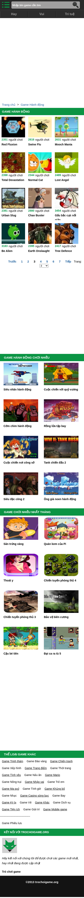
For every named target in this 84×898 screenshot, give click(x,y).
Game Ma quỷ (10, 788)
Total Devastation (13, 180)
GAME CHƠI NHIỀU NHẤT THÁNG (27, 512)
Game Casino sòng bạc (34, 795)
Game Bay (58, 795)
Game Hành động (32, 104)
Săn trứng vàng (13, 543)
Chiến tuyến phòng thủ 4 (60, 580)
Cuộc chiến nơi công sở (19, 462)
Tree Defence (63, 251)
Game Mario (52, 775)
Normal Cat (35, 180)
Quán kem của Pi (55, 543)
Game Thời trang (60, 768)
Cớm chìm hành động (18, 426)
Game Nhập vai (34, 781)
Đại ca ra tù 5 (52, 653)
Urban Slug (9, 215)
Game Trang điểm (36, 768)
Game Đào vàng (37, 761)
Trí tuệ (69, 14)
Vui (41, 14)
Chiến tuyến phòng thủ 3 (20, 617)
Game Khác (42, 802)
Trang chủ (8, 104)
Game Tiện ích (11, 809)
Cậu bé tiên (11, 653)
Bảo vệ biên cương (56, 617)
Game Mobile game (55, 809)
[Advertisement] (41, 59)
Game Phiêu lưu (12, 823)
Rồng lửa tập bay (55, 426)
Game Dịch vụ (62, 802)
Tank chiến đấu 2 (55, 462)
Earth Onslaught (39, 251)
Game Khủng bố (55, 788)
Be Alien (7, 251)
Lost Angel (62, 180)
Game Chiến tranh (61, 761)
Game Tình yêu (11, 775)
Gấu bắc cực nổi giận (65, 217)
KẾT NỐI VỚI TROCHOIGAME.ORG (26, 832)
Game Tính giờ (32, 788)
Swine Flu (34, 144)
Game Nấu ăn (32, 775)
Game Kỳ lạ (9, 802)
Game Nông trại (11, 781)
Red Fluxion (9, 144)
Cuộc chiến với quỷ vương (61, 389)
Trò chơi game (11, 871)
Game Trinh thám (12, 761)
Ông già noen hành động (60, 499)
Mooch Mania (63, 144)
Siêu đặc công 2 (14, 499)
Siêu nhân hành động (17, 389)
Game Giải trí (31, 809)
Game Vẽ (25, 802)
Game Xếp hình (11, 768)
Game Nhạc (9, 795)
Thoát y (8, 580)
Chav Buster (36, 215)
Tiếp (68, 261)
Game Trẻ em (56, 781)
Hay (14, 14)
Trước (12, 261)
